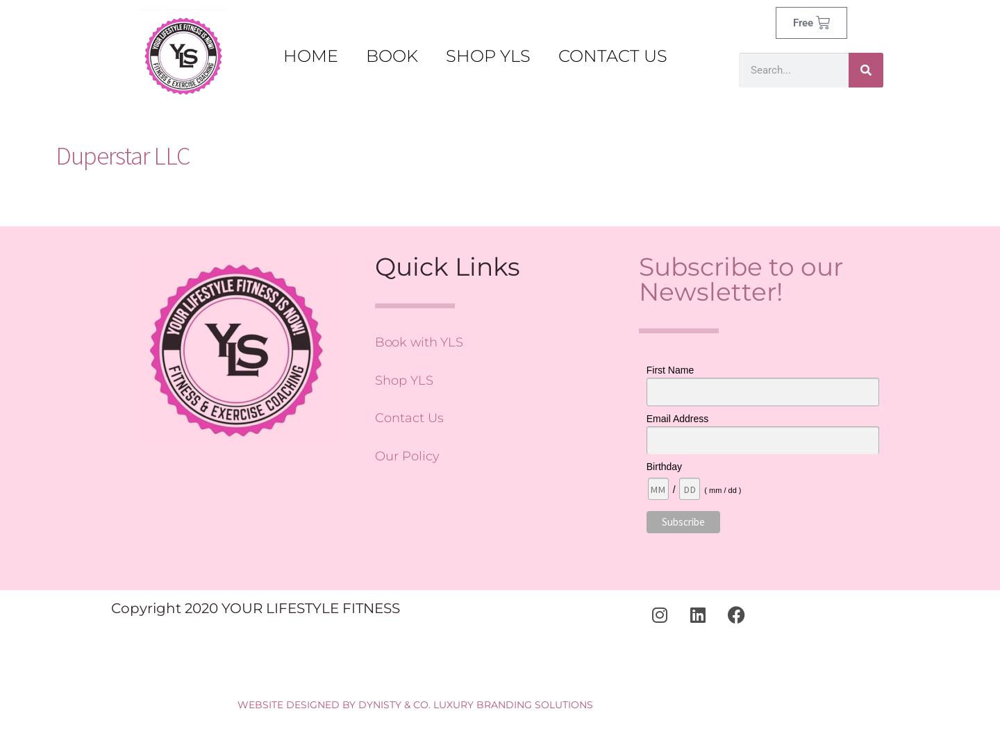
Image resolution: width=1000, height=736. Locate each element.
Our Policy (407, 456)
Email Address (677, 418)
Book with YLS (419, 342)
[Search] (866, 70)
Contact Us (409, 418)
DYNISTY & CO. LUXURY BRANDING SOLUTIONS (475, 705)
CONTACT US (612, 56)
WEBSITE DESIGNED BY (297, 705)
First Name (670, 370)
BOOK (392, 56)
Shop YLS (404, 380)
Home (310, 56)
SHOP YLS (488, 56)
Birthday (664, 466)
